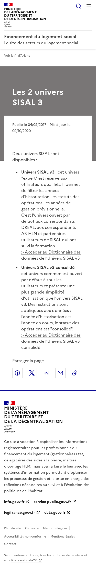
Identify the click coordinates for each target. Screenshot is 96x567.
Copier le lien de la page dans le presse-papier (75, 373)
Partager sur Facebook (17, 373)
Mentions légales (55, 528)
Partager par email (60, 373)
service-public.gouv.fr (52, 501)
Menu (89, 6)
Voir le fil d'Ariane (17, 55)
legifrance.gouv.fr (19, 512)
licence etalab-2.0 (24, 560)
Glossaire (32, 528)
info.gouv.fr (14, 501)
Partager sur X (32, 373)
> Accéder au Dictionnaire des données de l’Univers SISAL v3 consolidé (51, 341)
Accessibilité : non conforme (25, 536)
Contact (10, 544)
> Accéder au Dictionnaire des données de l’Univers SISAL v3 (51, 255)
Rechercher (78, 6)
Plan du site (12, 528)
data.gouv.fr (55, 512)
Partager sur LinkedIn (46, 373)
